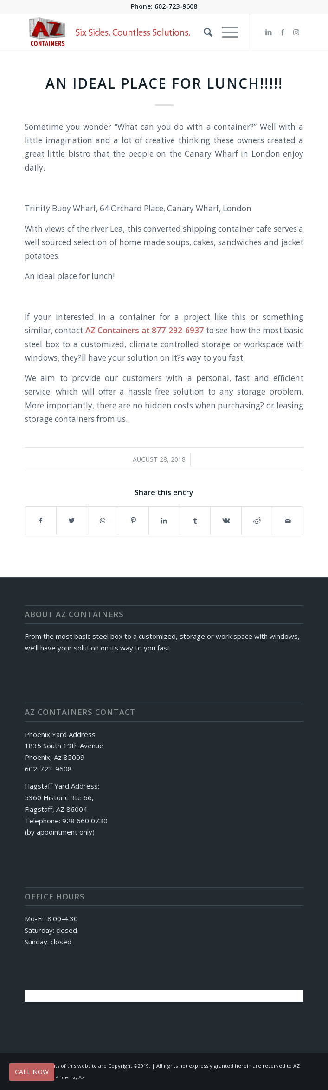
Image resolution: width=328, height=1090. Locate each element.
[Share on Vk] (226, 521)
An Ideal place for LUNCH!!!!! (164, 83)
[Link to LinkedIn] (269, 32)
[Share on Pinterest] (133, 521)
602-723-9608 (175, 6)
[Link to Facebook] (282, 32)
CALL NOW (32, 1071)
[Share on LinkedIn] (164, 521)
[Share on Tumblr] (195, 521)
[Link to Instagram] (296, 32)
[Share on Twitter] (72, 521)
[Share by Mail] (287, 521)
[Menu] (225, 32)
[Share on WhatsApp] (102, 521)
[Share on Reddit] (257, 521)
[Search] (203, 32)
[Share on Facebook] (40, 521)
